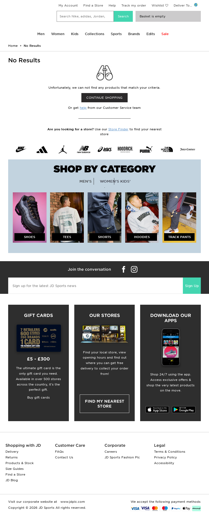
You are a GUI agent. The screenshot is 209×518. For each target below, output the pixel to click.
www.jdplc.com (72, 502)
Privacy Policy (165, 457)
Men (41, 34)
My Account (68, 5)
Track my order (133, 5)
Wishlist (158, 5)
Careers (110, 452)
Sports (116, 34)
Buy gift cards (38, 397)
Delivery (12, 452)
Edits (150, 34)
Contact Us (64, 457)
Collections (94, 34)
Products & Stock (19, 463)
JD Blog (11, 480)
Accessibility (164, 463)
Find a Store (93, 5)
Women (57, 34)
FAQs (59, 452)
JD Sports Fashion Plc (122, 457)
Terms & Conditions (169, 452)
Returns (11, 457)
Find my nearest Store (104, 403)
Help (112, 5)
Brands (134, 34)
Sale (165, 34)
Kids (74, 34)
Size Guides (14, 469)
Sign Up (192, 286)
